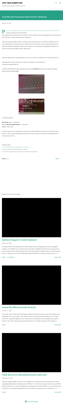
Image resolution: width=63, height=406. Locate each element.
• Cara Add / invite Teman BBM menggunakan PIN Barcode (15, 149)
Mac (7, 158)
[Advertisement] (31, 177)
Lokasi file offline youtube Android (19, 307)
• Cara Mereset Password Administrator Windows (15, 147)
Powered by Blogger (31, 401)
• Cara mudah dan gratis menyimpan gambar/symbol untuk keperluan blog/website (19, 151)
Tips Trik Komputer (12, 3)
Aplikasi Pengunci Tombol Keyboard (19, 239)
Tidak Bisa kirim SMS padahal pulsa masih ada (24, 374)
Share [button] (57, 158)
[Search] (56, 3)
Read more (57, 257)
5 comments (11, 257)
